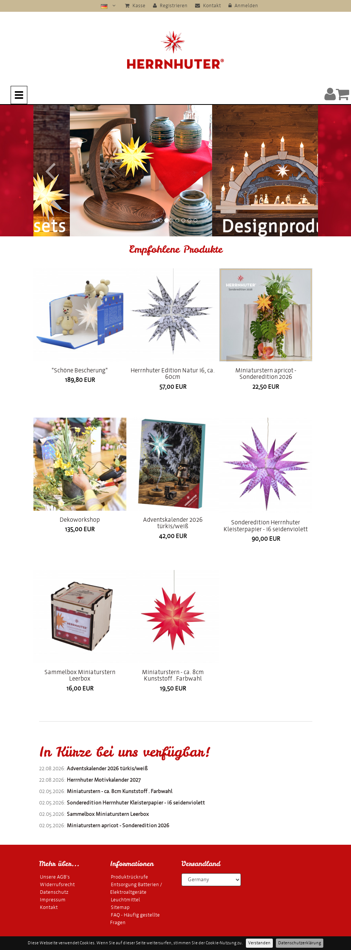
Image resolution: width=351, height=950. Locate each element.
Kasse (135, 5)
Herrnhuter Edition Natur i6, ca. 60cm (173, 374)
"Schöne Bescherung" (80, 370)
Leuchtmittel (125, 899)
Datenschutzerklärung (299, 942)
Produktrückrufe (129, 877)
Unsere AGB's (55, 877)
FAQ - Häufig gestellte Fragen (135, 918)
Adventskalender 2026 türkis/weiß (173, 523)
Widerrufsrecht (57, 884)
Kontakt (208, 5)
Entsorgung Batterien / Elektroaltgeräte (136, 888)
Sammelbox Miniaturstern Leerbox (79, 675)
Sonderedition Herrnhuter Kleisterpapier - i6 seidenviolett (266, 526)
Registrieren (170, 5)
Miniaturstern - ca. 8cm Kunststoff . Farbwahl (173, 675)
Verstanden (259, 942)
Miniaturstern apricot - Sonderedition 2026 (265, 374)
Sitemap (120, 907)
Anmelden (243, 5)
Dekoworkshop (80, 519)
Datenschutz (54, 892)
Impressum (53, 899)
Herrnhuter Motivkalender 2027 (104, 780)
